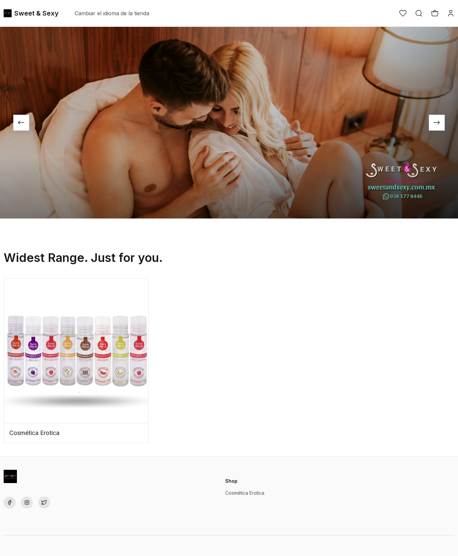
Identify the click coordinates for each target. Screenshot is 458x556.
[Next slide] (437, 123)
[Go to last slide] (21, 123)
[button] (403, 13)
